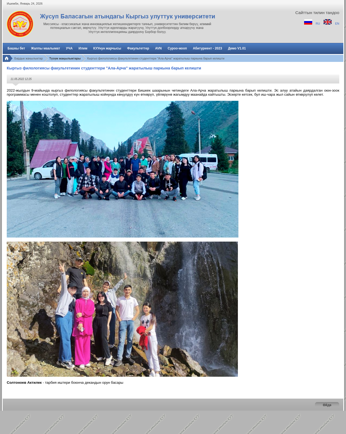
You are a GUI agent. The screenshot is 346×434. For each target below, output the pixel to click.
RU (318, 23)
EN (337, 23)
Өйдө (327, 405)
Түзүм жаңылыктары (65, 58)
